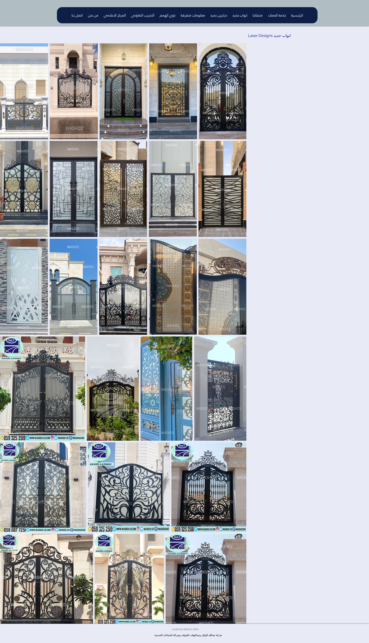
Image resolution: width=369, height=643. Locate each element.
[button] (276, 15)
